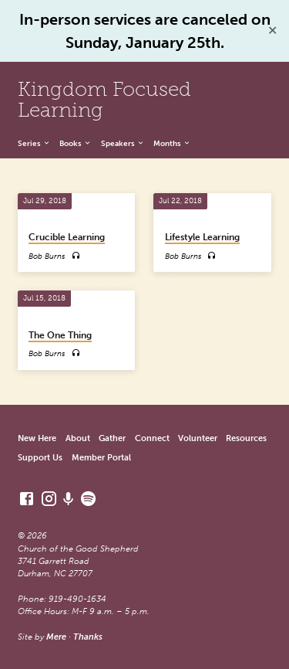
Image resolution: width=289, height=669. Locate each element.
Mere (56, 637)
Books (75, 143)
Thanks (87, 637)
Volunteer (197, 438)
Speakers (123, 143)
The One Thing (60, 335)
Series (34, 143)
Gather (112, 438)
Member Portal (101, 458)
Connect (152, 438)
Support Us (40, 458)
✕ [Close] (272, 30)
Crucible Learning (67, 237)
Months (172, 143)
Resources (246, 438)
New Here (37, 438)
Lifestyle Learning (202, 237)
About (78, 438)
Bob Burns (47, 256)
